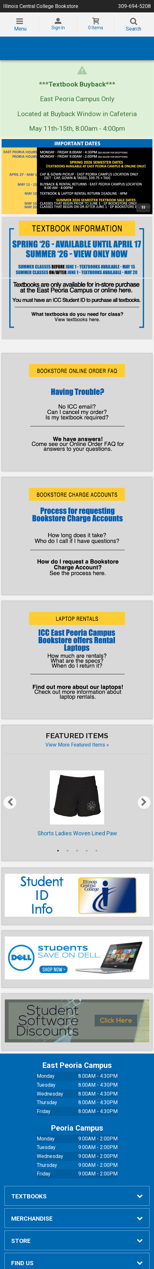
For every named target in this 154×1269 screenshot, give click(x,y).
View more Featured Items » (77, 742)
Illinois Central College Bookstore (40, 6)
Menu (20, 29)
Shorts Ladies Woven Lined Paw (77, 800)
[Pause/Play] (143, 204)
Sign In (58, 27)
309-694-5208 (134, 6)
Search (133, 29)
